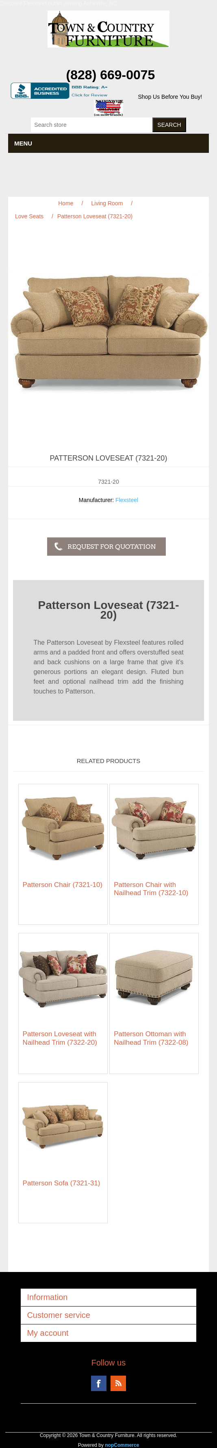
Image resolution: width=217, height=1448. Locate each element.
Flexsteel (126, 500)
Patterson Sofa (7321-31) (61, 1183)
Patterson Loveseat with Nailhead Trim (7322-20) (60, 1038)
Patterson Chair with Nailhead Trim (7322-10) (151, 889)
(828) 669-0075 (110, 74)
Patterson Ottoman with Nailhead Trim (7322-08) (151, 1038)
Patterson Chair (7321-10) (63, 885)
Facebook (98, 1383)
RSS (118, 1383)
